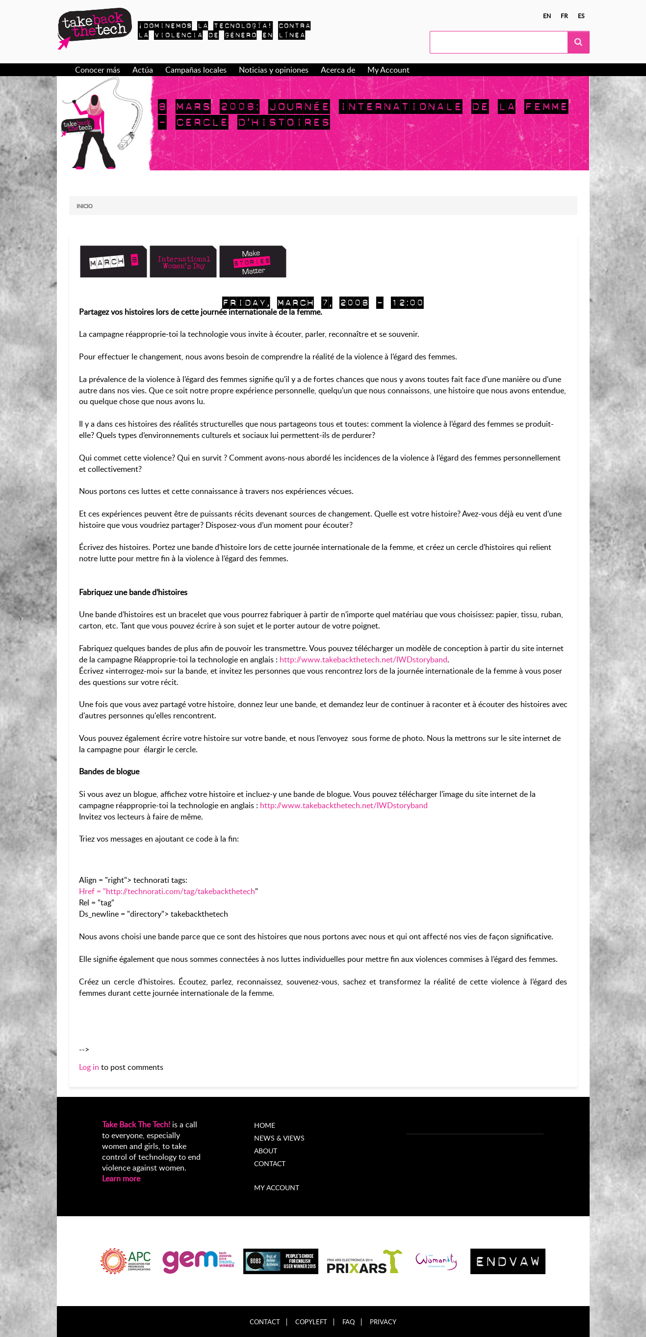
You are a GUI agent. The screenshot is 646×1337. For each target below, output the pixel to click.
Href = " (92, 891)
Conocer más (97, 69)
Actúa (142, 69)
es (581, 16)
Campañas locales (196, 69)
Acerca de (338, 69)
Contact (269, 1163)
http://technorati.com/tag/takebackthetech (180, 891)
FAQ (348, 1322)
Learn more (121, 1178)
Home (264, 1125)
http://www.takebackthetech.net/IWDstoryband (363, 659)
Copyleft (311, 1322)
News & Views (279, 1138)
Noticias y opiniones (274, 69)
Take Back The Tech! (136, 1124)
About (265, 1150)
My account (276, 1187)
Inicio (85, 206)
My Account (388, 69)
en (547, 16)
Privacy (383, 1322)
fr (564, 16)
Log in (89, 1067)
